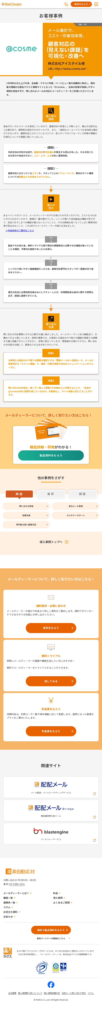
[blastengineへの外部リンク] (51, 834)
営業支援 (26, 515)
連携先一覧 (9, 902)
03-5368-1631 (17, 884)
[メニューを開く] (96, 4)
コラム (6, 907)
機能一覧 (8, 897)
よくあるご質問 (61, 902)
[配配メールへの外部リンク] (51, 787)
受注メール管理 (76, 506)
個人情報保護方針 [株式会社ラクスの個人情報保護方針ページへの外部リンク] (52, 993)
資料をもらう (81, 4)
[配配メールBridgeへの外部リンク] (51, 810)
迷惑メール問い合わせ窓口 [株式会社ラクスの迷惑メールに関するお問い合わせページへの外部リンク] (74, 993)
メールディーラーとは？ (16, 893)
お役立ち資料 (10, 912)
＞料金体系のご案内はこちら (20, 230)
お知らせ (8, 916)
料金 (55, 893)
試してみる (51, 681)
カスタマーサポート (76, 515)
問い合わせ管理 (26, 506)
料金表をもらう (51, 731)
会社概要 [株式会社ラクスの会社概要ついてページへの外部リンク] (12, 993)
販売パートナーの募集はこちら (51, 938)
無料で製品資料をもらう (51, 930)
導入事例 (58, 897)
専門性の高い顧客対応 (26, 524)
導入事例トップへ (51, 542)
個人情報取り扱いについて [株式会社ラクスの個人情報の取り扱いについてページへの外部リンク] (30, 993)
